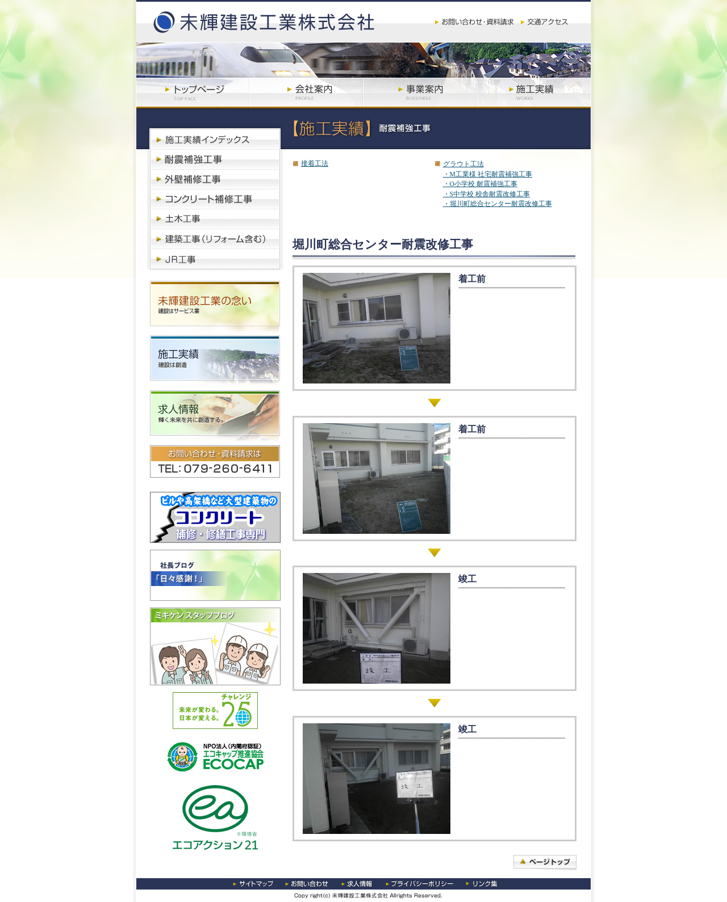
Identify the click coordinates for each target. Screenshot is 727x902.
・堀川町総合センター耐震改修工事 (497, 204)
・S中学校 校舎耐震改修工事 (486, 194)
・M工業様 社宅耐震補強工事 (487, 174)
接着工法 (314, 163)
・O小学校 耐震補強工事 (480, 184)
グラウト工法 (463, 164)
